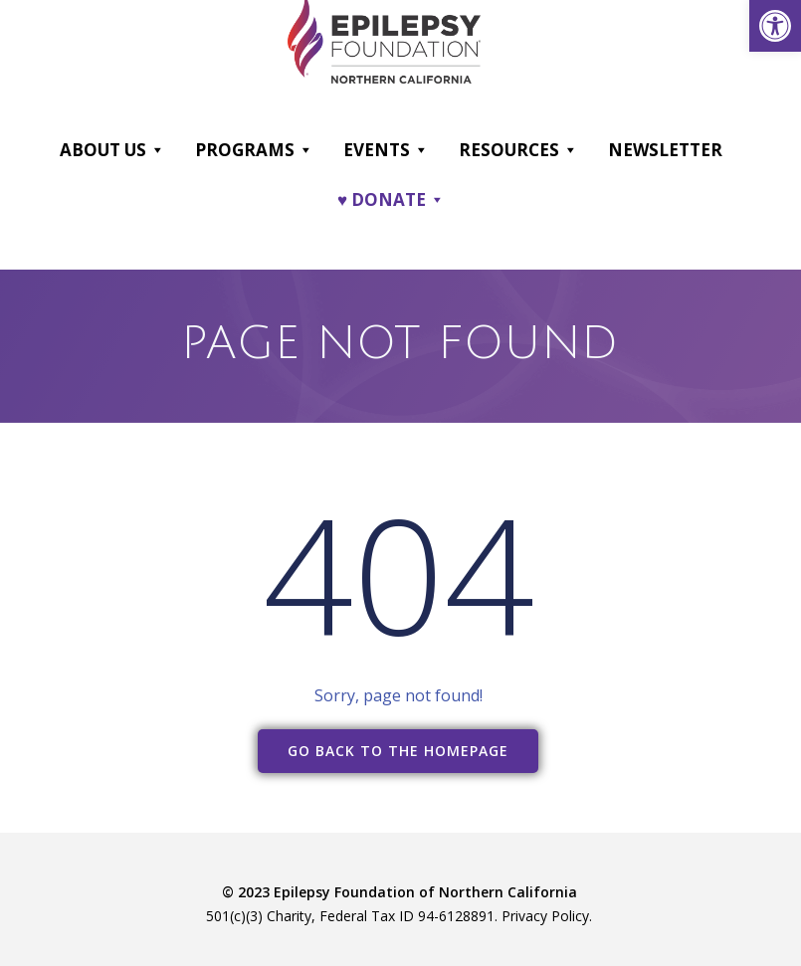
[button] (156, 150)
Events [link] (386, 150)
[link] (775, 26)
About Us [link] (112, 150)
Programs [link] (254, 150)
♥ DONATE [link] (391, 200)
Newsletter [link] (665, 149)
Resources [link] (518, 150)
